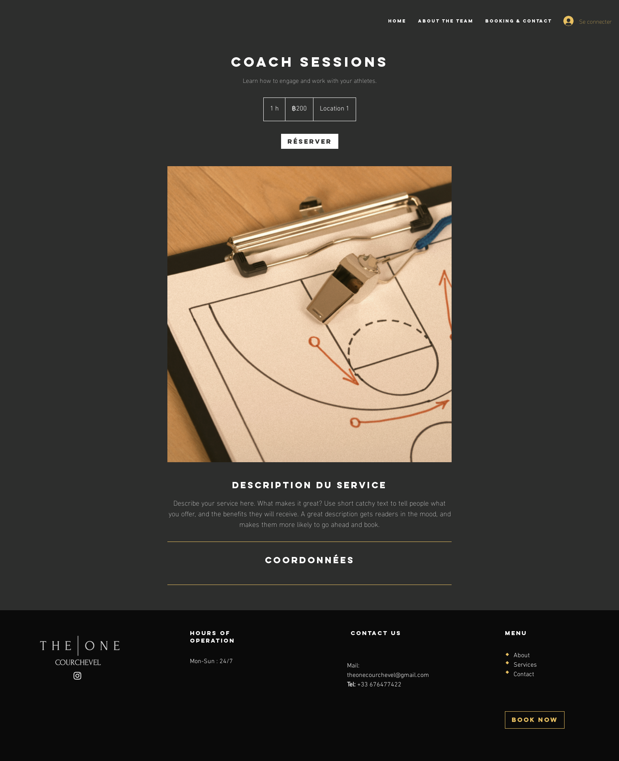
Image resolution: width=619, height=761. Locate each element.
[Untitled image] (309, 314)
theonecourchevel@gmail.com (388, 675)
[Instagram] (77, 676)
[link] (309, 141)
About (522, 656)
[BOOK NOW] (535, 720)
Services (525, 665)
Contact (524, 675)
